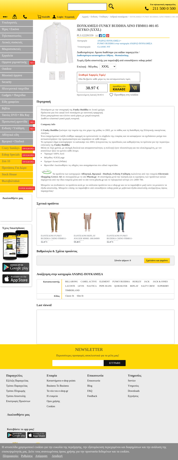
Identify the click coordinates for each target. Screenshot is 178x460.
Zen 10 (17, 162)
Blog (89, 385)
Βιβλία (6, 108)
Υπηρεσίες (133, 385)
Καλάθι (44, 16)
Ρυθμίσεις (27, 455)
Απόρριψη (41, 455)
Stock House (9, 174)
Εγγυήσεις (133, 396)
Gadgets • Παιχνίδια (13, 95)
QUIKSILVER (120, 286)
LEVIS (81, 286)
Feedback (92, 396)
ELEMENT (104, 281)
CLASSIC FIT (103, 46)
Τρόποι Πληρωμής (15, 391)
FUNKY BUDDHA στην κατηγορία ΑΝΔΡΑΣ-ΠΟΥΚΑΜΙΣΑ (124, 43)
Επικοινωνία (93, 380)
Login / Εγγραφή (63, 16)
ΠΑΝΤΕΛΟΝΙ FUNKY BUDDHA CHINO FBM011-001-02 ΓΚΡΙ (120, 237)
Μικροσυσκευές (11, 48)
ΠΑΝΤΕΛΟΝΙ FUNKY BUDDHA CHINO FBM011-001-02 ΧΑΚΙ (54, 237)
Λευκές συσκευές (12, 42)
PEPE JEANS (105, 286)
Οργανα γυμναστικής (17, 63)
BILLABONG (71, 281)
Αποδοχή (57, 455)
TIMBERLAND (72, 290)
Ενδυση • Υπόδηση (17, 129)
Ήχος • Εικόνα (10, 29)
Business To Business (58, 385)
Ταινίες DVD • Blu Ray (15, 114)
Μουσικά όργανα (12, 75)
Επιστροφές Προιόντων (18, 401)
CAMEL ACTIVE (89, 281)
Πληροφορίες (10, 455)
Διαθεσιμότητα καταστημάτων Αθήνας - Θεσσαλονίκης (103, 55)
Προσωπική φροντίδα (17, 122)
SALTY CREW (148, 286)
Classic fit (69, 296)
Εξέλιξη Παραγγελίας (17, 380)
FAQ (89, 391)
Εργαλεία (7, 55)
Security (7, 81)
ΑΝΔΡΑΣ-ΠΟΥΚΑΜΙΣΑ (108, 40)
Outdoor (7, 68)
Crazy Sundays (17, 148)
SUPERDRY (163, 286)
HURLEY (136, 281)
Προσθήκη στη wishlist (124, 94)
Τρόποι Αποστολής (16, 396)
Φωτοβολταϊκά (10, 180)
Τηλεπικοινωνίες (11, 35)
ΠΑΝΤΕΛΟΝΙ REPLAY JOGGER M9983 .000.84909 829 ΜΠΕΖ (87, 237)
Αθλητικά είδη (10, 134)
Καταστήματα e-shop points (61, 380)
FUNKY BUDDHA (121, 281)
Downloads (134, 391)
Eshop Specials (17, 155)
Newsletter (89, 349)
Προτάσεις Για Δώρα (14, 167)
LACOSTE (70, 286)
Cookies (51, 406)
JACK (147, 281)
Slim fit (80, 296)
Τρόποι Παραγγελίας (17, 385)
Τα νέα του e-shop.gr (57, 391)
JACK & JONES (160, 281)
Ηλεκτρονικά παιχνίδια (15, 88)
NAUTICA (92, 286)
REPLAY (134, 286)
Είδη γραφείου (10, 101)
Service (132, 380)
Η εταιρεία (52, 396)
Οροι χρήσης (53, 401)
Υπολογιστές (9, 22)
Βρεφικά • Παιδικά (13, 141)
